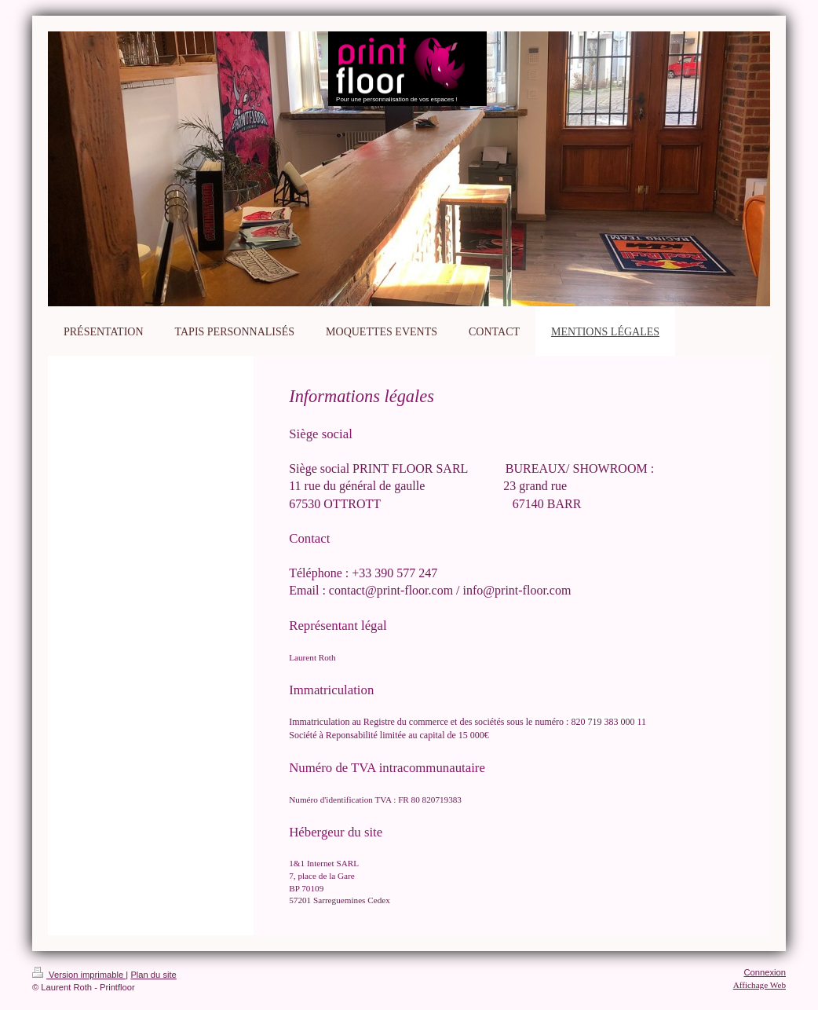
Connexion (765, 972)
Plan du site (153, 974)
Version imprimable (79, 974)
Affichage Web (759, 985)
